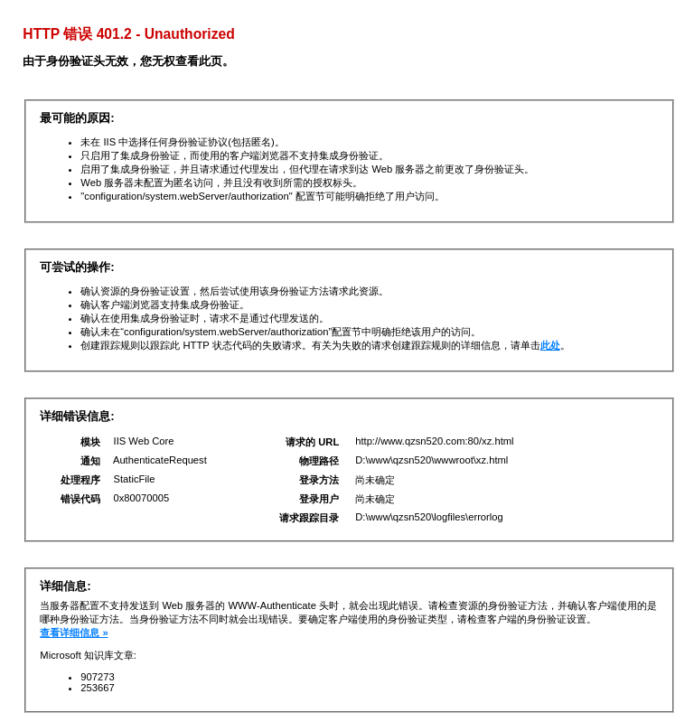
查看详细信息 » (74, 632)
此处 (550, 345)
